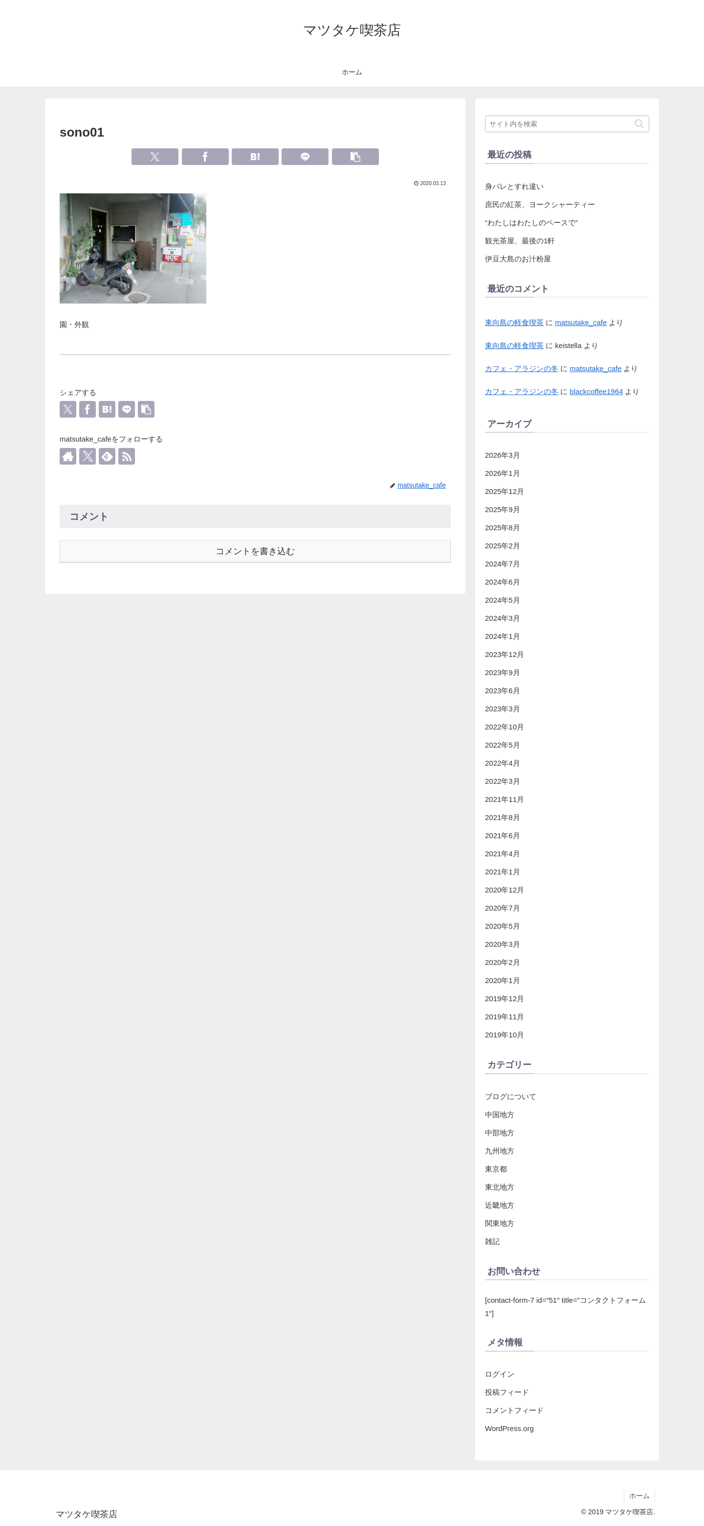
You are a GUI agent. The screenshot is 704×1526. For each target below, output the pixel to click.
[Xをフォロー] (87, 456)
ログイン (499, 1374)
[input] (567, 124)
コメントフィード (514, 1410)
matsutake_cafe (581, 322)
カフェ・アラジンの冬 (521, 368)
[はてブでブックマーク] (255, 156)
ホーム (639, 1496)
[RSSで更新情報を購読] (126, 456)
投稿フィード (507, 1392)
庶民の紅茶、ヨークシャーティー (540, 204)
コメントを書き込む (255, 551)
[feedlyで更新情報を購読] (107, 456)
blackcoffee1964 (596, 391)
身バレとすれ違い (514, 186)
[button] (355, 156)
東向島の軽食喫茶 (514, 322)
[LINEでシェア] (305, 156)
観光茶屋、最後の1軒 (520, 240)
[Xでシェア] (155, 156)
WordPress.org (509, 1428)
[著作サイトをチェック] (68, 456)
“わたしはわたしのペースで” (531, 222)
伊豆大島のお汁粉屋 (518, 259)
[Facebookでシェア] (205, 156)
